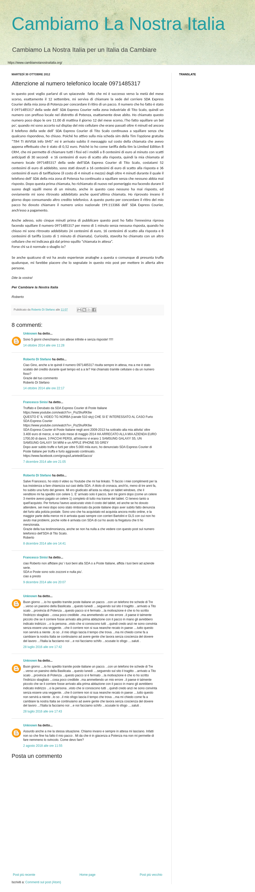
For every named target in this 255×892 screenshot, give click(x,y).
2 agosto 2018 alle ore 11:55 (42, 746)
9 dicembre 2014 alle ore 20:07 (44, 582)
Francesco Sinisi (35, 402)
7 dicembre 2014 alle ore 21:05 (44, 462)
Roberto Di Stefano (43, 309)
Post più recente (24, 875)
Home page (88, 875)
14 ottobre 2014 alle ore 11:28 (43, 345)
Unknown (30, 333)
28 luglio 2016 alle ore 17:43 (42, 711)
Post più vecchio (151, 875)
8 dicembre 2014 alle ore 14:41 (44, 543)
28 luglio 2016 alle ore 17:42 (42, 647)
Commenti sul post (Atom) (43, 882)
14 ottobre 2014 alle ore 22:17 (43, 388)
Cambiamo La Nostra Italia (118, 24)
